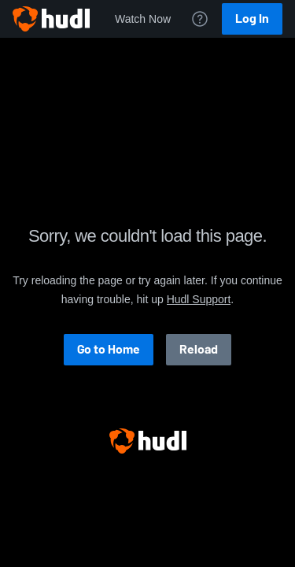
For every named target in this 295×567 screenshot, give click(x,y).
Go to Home (108, 349)
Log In (252, 18)
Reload (198, 349)
